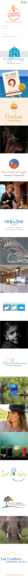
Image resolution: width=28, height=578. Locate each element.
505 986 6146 (5, 34)
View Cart (5, 28)
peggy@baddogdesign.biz (10, 36)
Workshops (5, 26)
